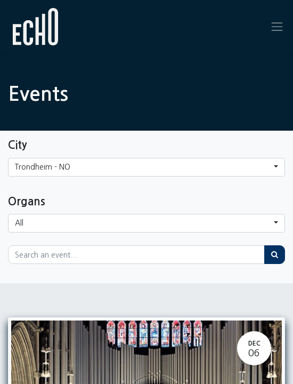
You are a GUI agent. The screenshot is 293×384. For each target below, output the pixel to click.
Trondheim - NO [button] (42, 167)
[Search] (274, 254)
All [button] (19, 223)
